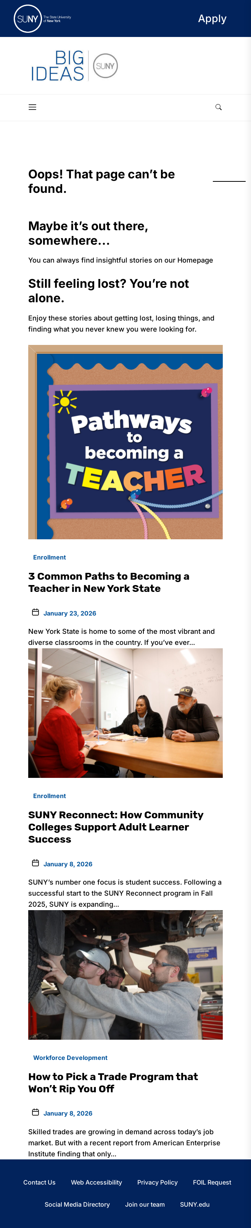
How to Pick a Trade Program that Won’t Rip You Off (113, 1083)
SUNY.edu (195, 1204)
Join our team (145, 1204)
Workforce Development (70, 1057)
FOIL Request (212, 1182)
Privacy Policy (157, 1182)
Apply (212, 18)
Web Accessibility (96, 1182)
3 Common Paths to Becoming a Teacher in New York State (109, 582)
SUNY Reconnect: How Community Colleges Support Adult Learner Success (115, 827)
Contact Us (39, 1182)
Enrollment (49, 557)
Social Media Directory (77, 1204)
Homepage (195, 260)
